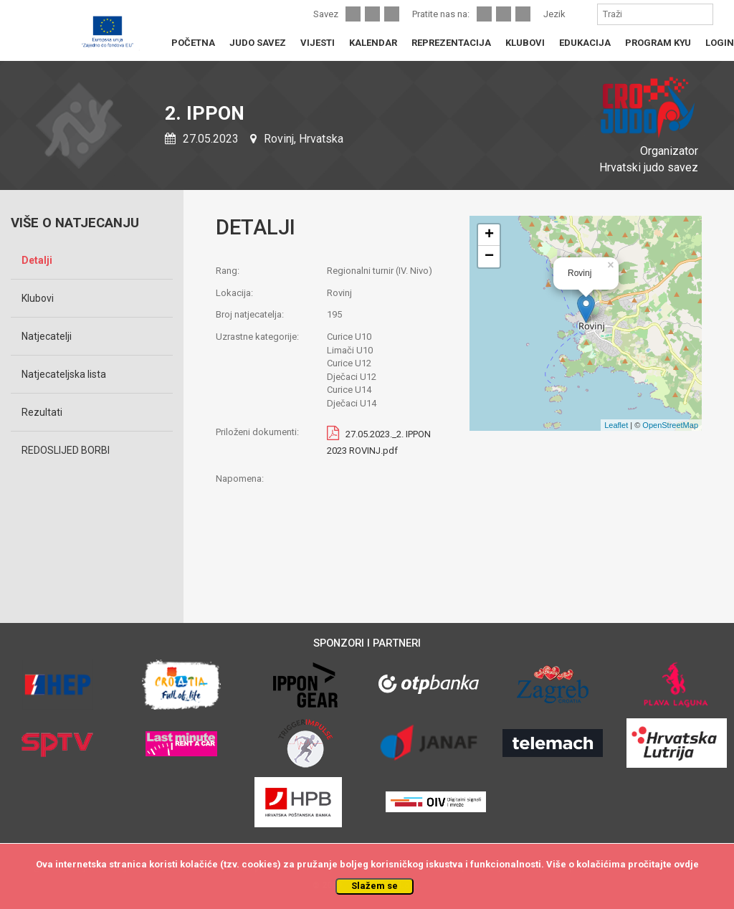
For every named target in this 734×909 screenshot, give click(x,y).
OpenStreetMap (670, 425)
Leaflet (616, 425)
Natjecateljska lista (64, 374)
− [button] (489, 256)
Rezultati (42, 412)
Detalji (37, 260)
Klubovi (38, 298)
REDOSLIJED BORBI (66, 450)
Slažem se (374, 885)
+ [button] (489, 235)
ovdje (686, 864)
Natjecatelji (47, 336)
